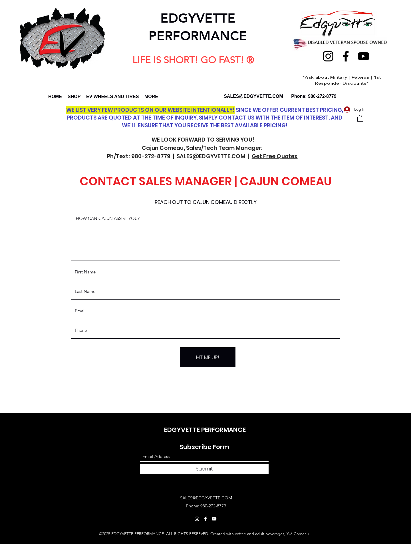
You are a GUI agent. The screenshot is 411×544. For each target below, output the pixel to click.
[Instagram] (328, 56)
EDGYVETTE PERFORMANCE (205, 429)
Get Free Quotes (275, 156)
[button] (360, 118)
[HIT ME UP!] (207, 357)
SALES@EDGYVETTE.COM (253, 96)
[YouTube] (363, 56)
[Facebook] (346, 56)
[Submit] (204, 469)
